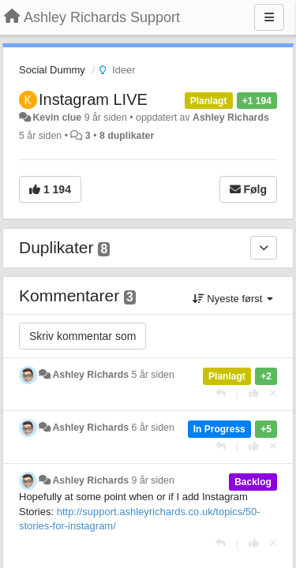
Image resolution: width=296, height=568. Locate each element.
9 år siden (153, 480)
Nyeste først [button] (233, 299)
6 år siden (153, 427)
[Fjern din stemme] (273, 393)
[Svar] (220, 393)
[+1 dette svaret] (254, 393)
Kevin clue (56, 117)
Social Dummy (52, 70)
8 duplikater (126, 135)
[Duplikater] (263, 248)
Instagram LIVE (93, 99)
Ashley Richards (231, 117)
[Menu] (269, 17)
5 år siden (153, 374)
